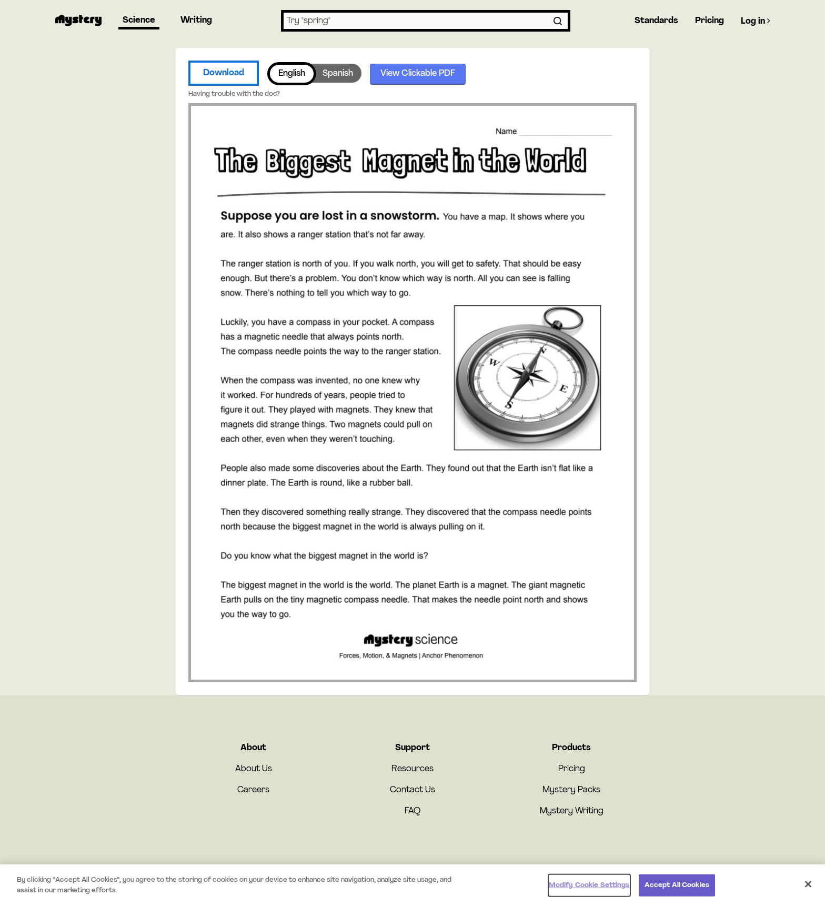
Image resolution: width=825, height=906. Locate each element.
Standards (656, 21)
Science (139, 20)
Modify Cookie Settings (589, 887)
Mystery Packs (571, 790)
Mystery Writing (571, 811)
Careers (253, 790)
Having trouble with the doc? (234, 94)
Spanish (338, 73)
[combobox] (425, 21)
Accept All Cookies (677, 887)
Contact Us (412, 790)
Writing (196, 20)
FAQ (412, 811)
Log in (755, 21)
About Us (253, 769)
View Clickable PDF (417, 73)
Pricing (709, 21)
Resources (412, 769)
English (291, 73)
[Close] (808, 886)
